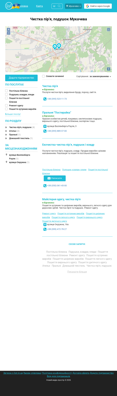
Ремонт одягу (16, 105)
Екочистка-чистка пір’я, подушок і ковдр (68, 144)
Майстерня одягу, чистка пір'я (61, 199)
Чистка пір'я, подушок (22, 127)
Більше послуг (13, 114)
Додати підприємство (21, 77)
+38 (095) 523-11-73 (57, 99)
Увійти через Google (98, 6)
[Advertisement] (77, 310)
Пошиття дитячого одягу (54, 221)
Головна (23, 6)
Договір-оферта (81, 373)
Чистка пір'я (50, 86)
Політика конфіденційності (57, 373)
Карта (39, 6)
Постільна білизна (18, 91)
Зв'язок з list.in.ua (13, 373)
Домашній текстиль (21, 138)
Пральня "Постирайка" (56, 112)
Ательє (14, 131)
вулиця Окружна (19, 162)
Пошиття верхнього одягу (90, 217)
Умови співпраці (32, 373)
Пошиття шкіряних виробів (68, 258)
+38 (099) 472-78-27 (57, 229)
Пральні (15, 134)
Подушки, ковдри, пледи (22, 94)
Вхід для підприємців (58, 376)
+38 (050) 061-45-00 (57, 185)
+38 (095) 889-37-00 (57, 131)
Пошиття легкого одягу (63, 217)
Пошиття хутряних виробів (23, 109)
